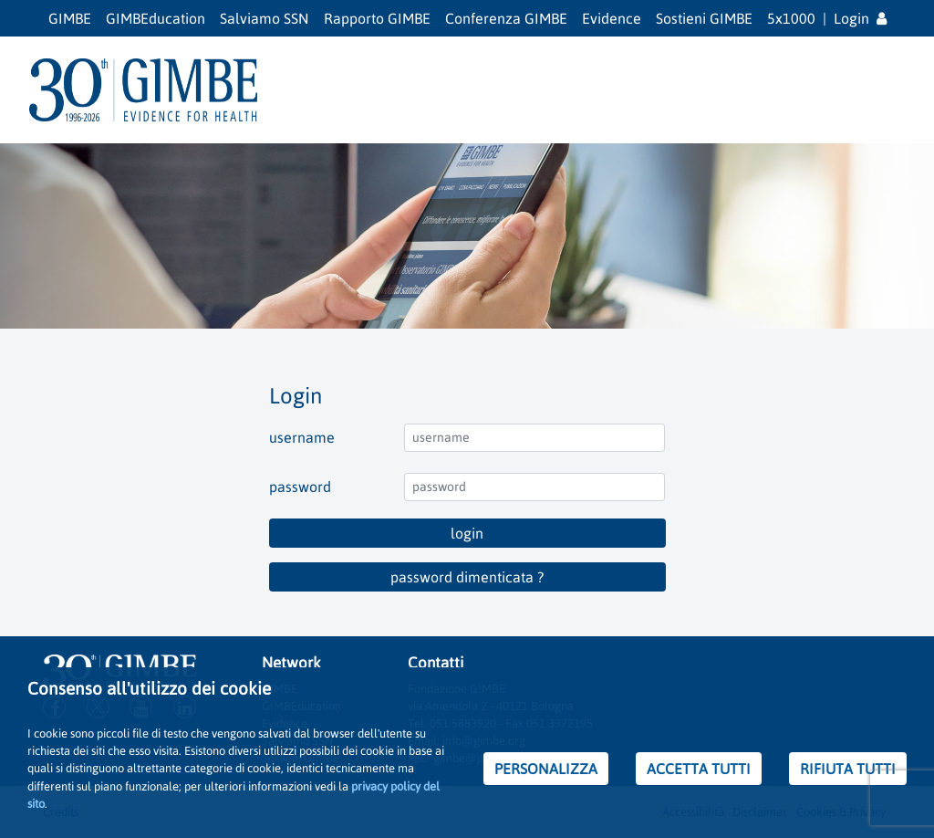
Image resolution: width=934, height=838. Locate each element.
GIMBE (69, 18)
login (467, 533)
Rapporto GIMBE (377, 18)
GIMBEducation (155, 18)
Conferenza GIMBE (506, 18)
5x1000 (791, 18)
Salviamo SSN (264, 18)
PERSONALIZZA (545, 768)
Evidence (611, 18)
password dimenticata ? (467, 577)
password (300, 486)
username (302, 437)
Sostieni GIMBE (704, 18)
